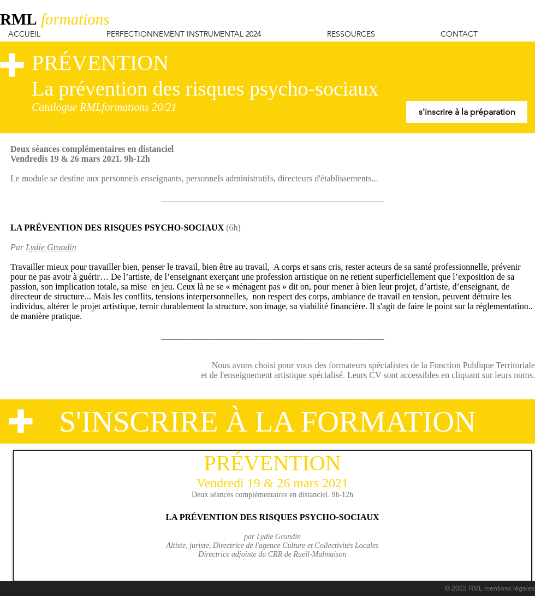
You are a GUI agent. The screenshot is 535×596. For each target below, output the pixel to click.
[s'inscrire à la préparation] (466, 112)
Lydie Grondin (51, 247)
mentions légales (509, 588)
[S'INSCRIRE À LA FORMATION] (267, 421)
